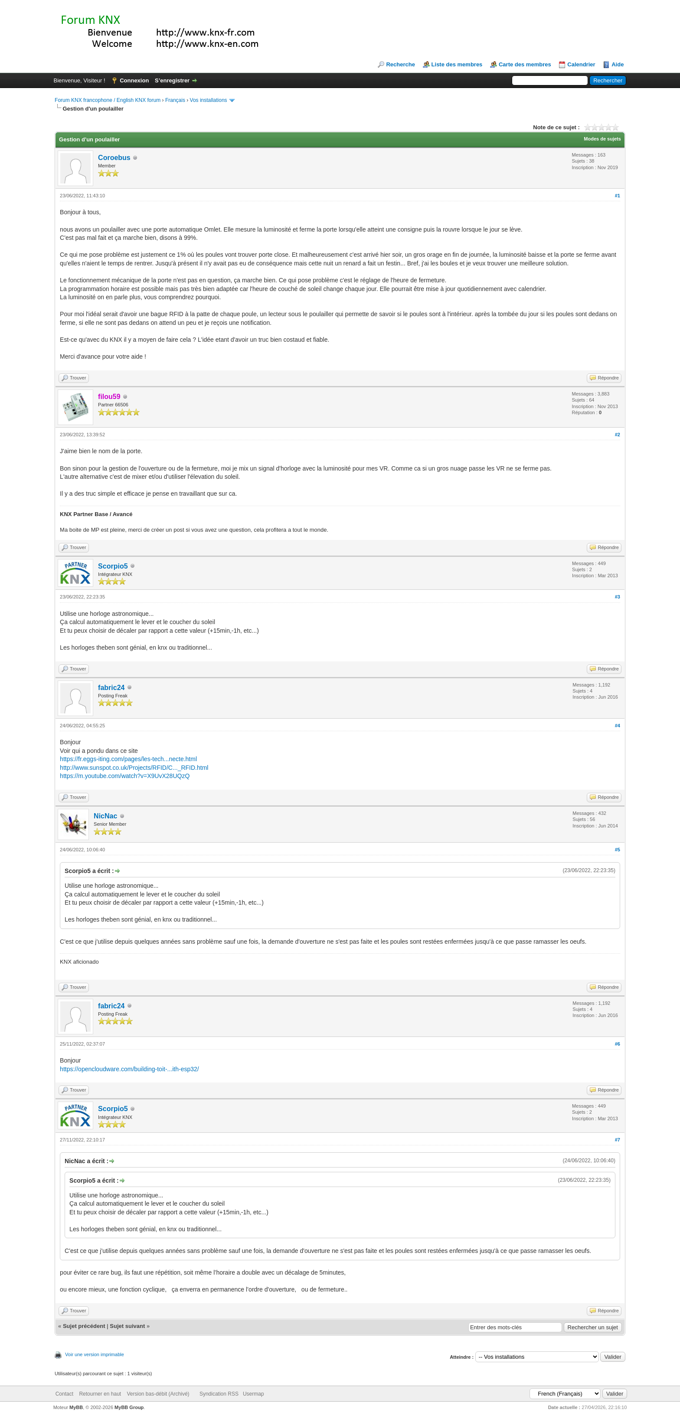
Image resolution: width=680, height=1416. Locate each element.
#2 (617, 434)
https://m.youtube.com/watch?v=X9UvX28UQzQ (125, 775)
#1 (617, 195)
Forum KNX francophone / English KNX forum (107, 100)
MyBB (76, 1407)
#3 (617, 596)
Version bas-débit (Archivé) (158, 1394)
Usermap (253, 1394)
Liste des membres (457, 64)
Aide (617, 64)
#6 (617, 1043)
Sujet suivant (127, 1326)
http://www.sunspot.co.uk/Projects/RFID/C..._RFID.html (134, 767)
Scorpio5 (113, 566)
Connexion (134, 80)
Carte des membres (525, 64)
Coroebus (114, 157)
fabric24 (111, 687)
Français (175, 100)
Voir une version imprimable (94, 1354)
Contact (64, 1394)
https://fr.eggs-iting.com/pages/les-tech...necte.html (128, 758)
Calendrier (581, 64)
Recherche (400, 64)
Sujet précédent (84, 1326)
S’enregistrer (172, 80)
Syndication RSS (219, 1394)
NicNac (105, 816)
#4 (617, 725)
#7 (617, 1139)
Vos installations (208, 100)
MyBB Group (129, 1407)
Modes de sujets (602, 138)
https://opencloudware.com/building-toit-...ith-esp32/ (129, 1069)
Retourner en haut (100, 1394)
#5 (617, 849)
